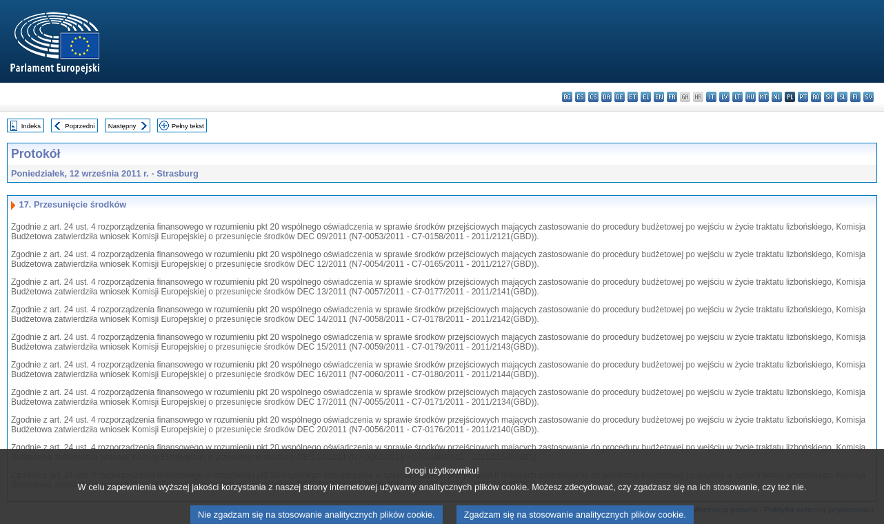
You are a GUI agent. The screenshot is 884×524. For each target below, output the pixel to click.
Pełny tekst (188, 126)
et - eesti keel (632, 97)
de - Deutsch (619, 97)
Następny (122, 126)
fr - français (672, 97)
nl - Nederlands (777, 97)
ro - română (816, 97)
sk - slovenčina (829, 97)
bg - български (567, 97)
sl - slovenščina (842, 97)
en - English (659, 97)
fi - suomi (855, 97)
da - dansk (606, 97)
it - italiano (711, 97)
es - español (580, 97)
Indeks (31, 126)
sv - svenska (868, 97)
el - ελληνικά (646, 97)
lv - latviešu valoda (724, 97)
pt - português (803, 97)
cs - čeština (593, 97)
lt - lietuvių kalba (737, 97)
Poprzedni (79, 126)
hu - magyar (750, 97)
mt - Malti (764, 97)
